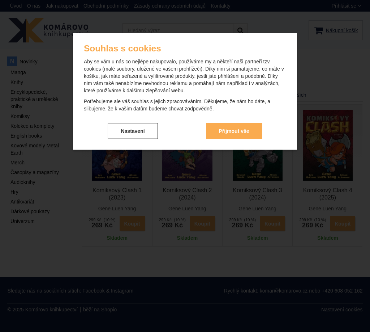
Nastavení (133, 131)
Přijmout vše (234, 131)
